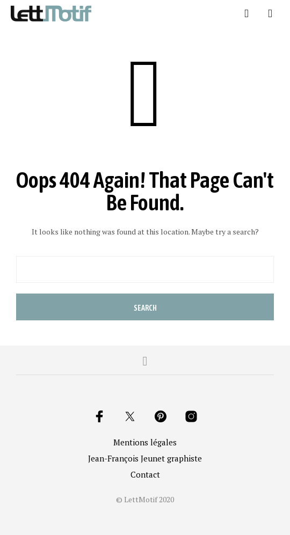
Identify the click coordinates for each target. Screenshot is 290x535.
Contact (145, 474)
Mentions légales (145, 442)
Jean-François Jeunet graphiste (145, 458)
